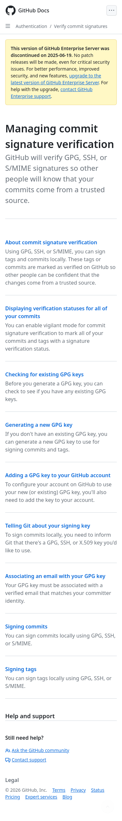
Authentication (31, 26)
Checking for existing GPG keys (44, 374)
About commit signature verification (51, 242)
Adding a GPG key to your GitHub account (58, 475)
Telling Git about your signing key (47, 525)
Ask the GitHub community (37, 750)
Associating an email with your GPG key (55, 576)
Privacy (78, 790)
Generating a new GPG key (39, 424)
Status (97, 790)
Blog (67, 797)
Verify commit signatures (80, 26)
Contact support (25, 760)
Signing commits (26, 626)
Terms (58, 790)
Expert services (41, 797)
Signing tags (20, 669)
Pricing (12, 797)
